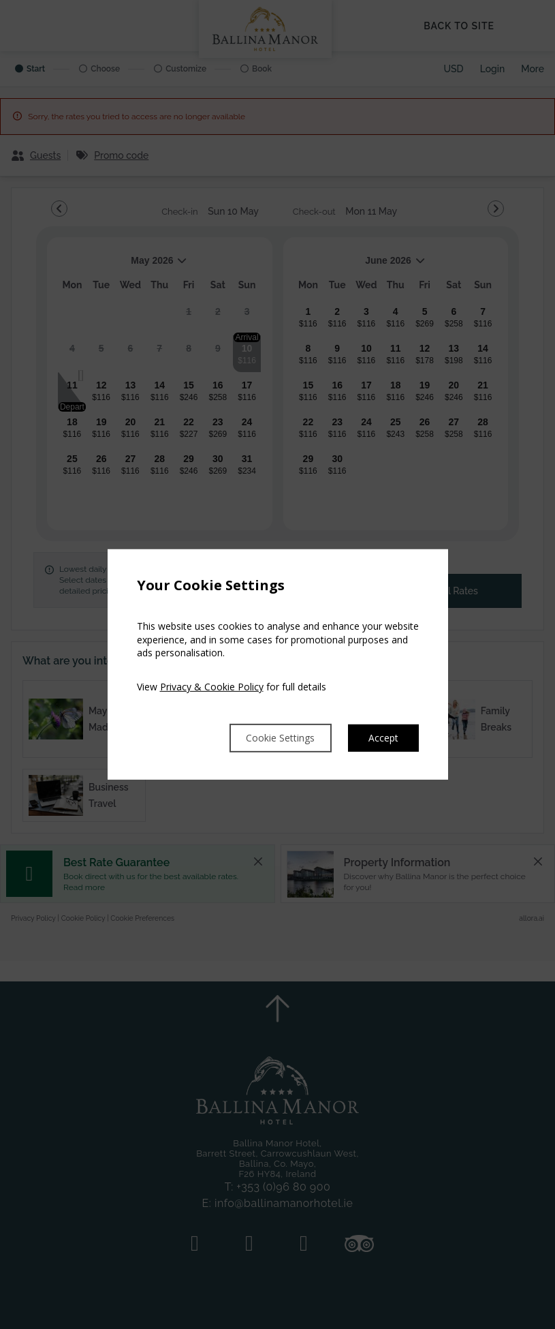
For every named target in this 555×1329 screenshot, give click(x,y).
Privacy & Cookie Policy (212, 685)
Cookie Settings (267, 738)
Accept (381, 738)
